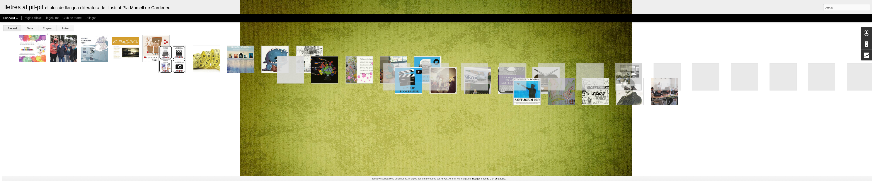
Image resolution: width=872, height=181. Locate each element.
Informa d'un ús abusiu (493, 178)
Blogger (476, 178)
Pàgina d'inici (32, 18)
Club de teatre (72, 18)
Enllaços (90, 18)
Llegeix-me (51, 18)
